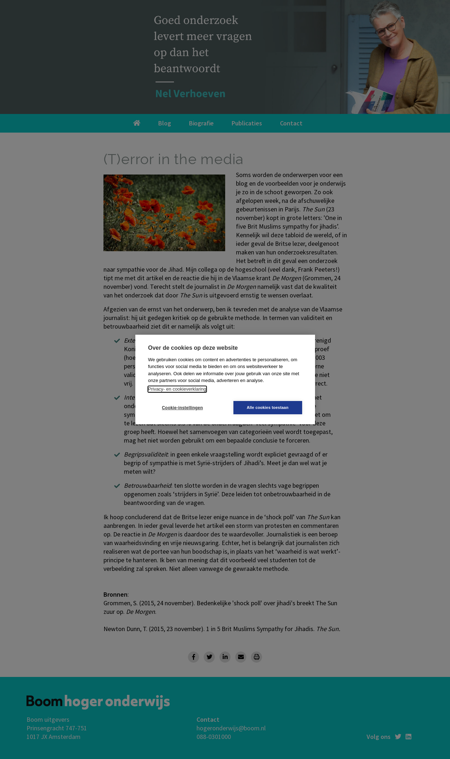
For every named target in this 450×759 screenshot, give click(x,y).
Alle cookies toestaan (268, 407)
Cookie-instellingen (182, 407)
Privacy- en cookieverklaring (177, 389)
